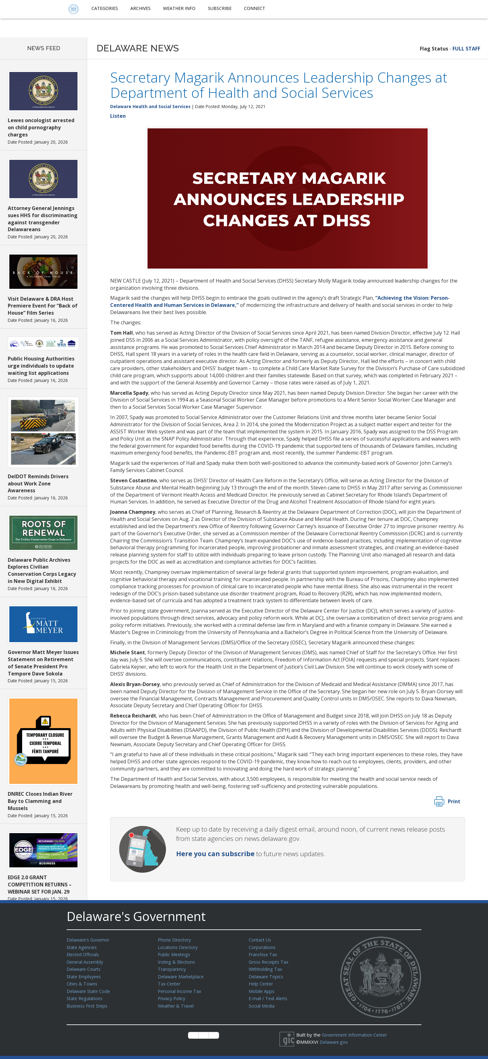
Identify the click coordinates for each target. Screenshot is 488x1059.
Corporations (263, 947)
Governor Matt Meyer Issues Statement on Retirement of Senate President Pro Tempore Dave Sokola (43, 663)
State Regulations (86, 996)
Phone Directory (175, 940)
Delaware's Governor (89, 940)
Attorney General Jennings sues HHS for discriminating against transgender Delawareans (42, 219)
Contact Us (260, 940)
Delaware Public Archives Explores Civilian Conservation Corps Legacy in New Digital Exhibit (42, 570)
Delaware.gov (334, 1041)
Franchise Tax (263, 954)
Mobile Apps (262, 989)
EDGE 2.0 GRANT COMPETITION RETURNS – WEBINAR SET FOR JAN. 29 (40, 884)
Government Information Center (356, 1035)
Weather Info (179, 8)
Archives (140, 8)
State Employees (85, 975)
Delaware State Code (89, 989)
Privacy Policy (172, 996)
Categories (105, 8)
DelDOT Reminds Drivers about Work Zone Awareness (38, 483)
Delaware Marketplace (182, 975)
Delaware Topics (267, 975)
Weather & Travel (177, 1003)
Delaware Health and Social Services (150, 106)
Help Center (262, 982)
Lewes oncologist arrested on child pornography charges (41, 127)
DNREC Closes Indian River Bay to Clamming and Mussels (40, 801)
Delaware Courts (85, 968)
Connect (254, 8)
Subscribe (220, 8)
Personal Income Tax (180, 989)
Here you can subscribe (215, 853)
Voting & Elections (177, 961)
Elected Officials (84, 954)
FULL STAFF (466, 48)
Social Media (262, 1003)
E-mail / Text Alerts (269, 996)
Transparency (172, 968)
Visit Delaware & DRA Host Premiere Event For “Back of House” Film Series (42, 306)
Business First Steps (88, 1003)
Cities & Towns (83, 982)
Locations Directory (179, 947)
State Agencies (83, 947)
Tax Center (170, 982)
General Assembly (86, 961)
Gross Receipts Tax (270, 961)
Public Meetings (175, 954)
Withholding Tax (266, 968)
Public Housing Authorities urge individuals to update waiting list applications (41, 365)
